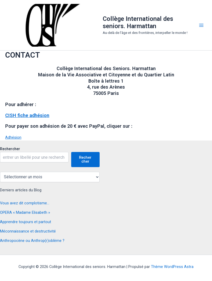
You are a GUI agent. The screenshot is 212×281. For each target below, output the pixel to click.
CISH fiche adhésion (27, 115)
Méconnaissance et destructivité (28, 231)
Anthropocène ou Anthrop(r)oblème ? (32, 240)
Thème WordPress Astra (172, 266)
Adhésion (13, 137)
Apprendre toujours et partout (25, 221)
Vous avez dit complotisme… (24, 203)
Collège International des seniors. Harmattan (138, 22)
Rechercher (10, 149)
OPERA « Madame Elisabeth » (25, 212)
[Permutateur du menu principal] (201, 25)
